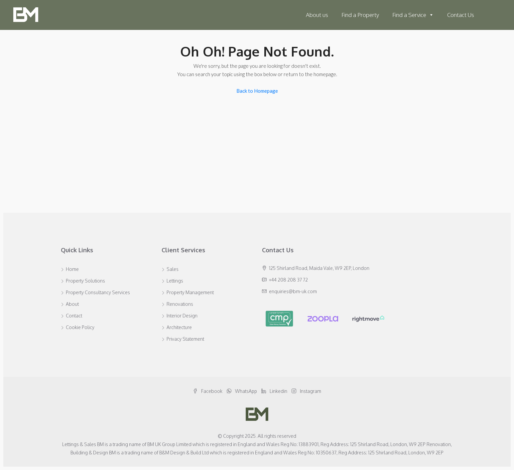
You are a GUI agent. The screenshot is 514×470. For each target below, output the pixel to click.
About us (317, 14)
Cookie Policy (80, 327)
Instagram (306, 391)
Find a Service (413, 15)
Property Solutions (85, 281)
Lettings (175, 281)
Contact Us (460, 14)
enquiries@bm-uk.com (293, 291)
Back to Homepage (257, 91)
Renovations (180, 304)
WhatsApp (242, 391)
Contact (74, 315)
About (72, 304)
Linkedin (274, 391)
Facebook (208, 391)
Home (72, 269)
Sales (173, 269)
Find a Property (360, 14)
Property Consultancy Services (98, 292)
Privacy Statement (185, 339)
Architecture (179, 327)
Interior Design (182, 315)
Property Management (190, 292)
